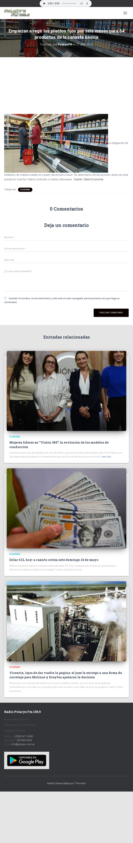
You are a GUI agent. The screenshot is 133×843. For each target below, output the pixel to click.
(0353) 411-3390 (24, 736)
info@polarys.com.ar (23, 744)
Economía (25, 190)
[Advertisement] (66, 83)
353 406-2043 (24, 740)
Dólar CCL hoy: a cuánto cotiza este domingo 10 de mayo (53, 560)
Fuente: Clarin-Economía (88, 179)
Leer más (106, 456)
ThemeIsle (80, 783)
